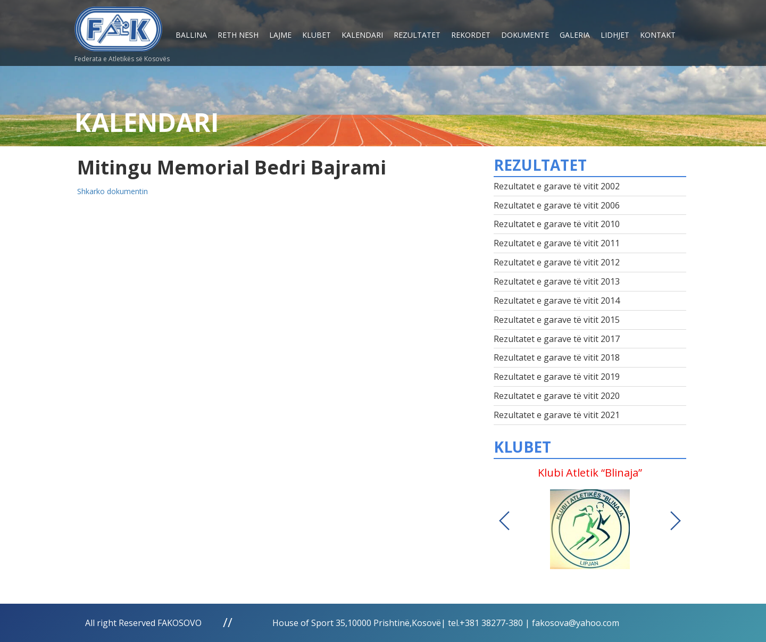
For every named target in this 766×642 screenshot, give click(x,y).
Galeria (575, 35)
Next (675, 520)
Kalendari (362, 35)
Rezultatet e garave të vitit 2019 (557, 376)
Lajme (280, 35)
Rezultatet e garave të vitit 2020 (557, 396)
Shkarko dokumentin (112, 191)
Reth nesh (238, 35)
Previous (504, 520)
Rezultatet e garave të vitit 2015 (557, 320)
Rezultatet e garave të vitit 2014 (557, 300)
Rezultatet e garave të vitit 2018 (557, 357)
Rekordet (470, 35)
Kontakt (658, 35)
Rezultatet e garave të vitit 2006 (557, 205)
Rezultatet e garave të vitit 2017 (557, 339)
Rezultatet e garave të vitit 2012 (557, 262)
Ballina (191, 35)
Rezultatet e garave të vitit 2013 (557, 281)
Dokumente (525, 35)
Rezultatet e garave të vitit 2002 (557, 186)
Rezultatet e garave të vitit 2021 (557, 415)
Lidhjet (615, 35)
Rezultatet (417, 35)
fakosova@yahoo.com (575, 623)
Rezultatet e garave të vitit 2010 (557, 224)
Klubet (316, 35)
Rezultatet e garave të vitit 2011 (557, 243)
